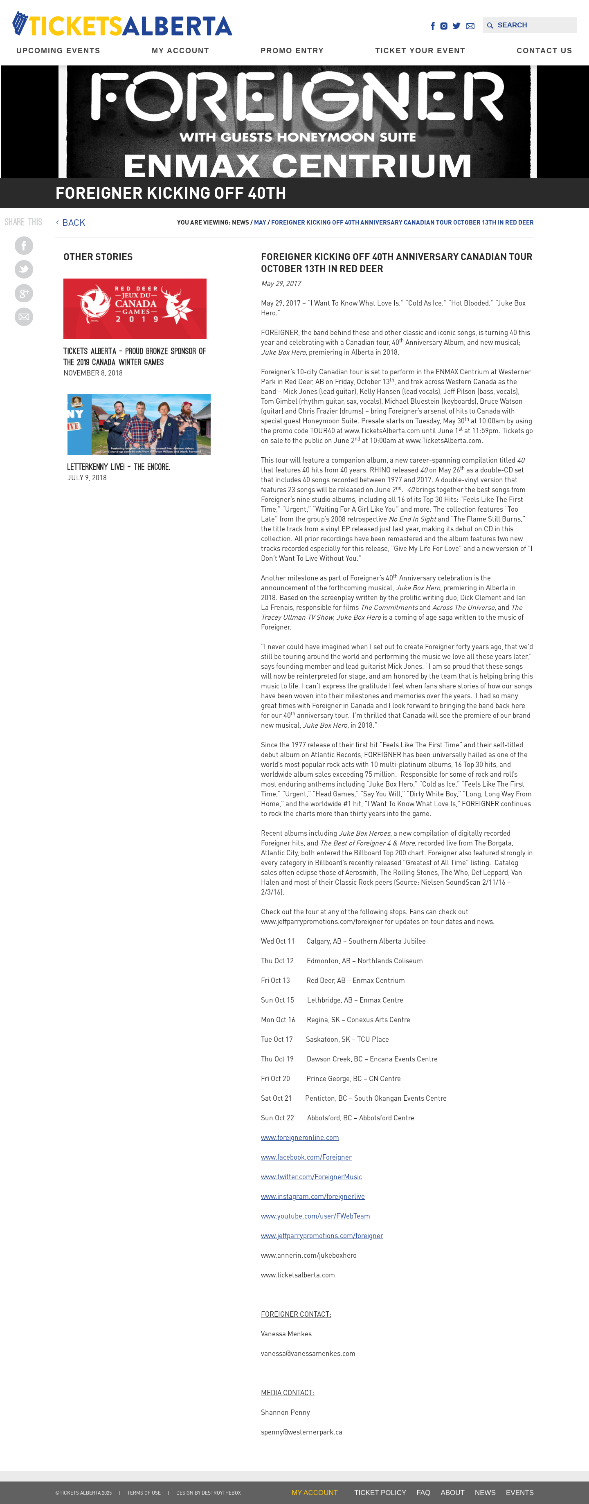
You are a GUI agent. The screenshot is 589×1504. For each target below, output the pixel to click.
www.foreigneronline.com (300, 1137)
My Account (180, 51)
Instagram (443, 26)
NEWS (485, 1493)
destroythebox (221, 1493)
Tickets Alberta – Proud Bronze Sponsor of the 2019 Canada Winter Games (134, 357)
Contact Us (545, 51)
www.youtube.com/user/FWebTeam (315, 1215)
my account (315, 1493)
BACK (73, 222)
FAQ (423, 1493)
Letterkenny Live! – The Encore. (119, 466)
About (453, 1493)
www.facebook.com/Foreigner (306, 1156)
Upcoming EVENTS (58, 51)
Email (470, 26)
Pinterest (24, 245)
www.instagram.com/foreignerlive (313, 1196)
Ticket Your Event (420, 51)
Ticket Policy (380, 1493)
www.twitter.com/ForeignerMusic (311, 1176)
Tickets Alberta (122, 23)
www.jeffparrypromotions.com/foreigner (322, 1235)
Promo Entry (292, 51)
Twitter (457, 26)
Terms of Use (144, 1493)
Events (520, 1493)
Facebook (433, 26)
